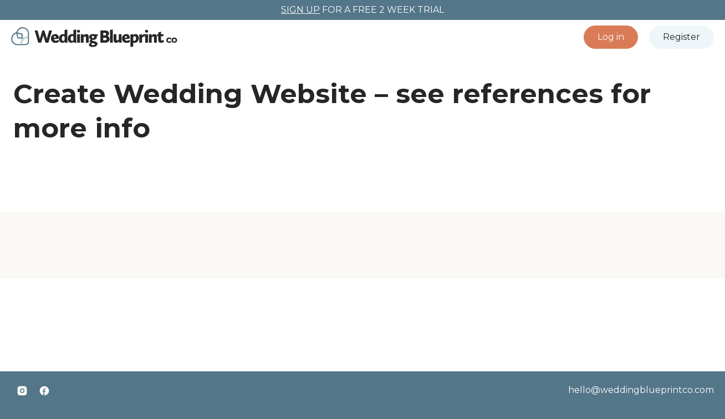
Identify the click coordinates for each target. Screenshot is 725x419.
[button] (611, 37)
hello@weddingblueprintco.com (641, 390)
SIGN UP (300, 9)
